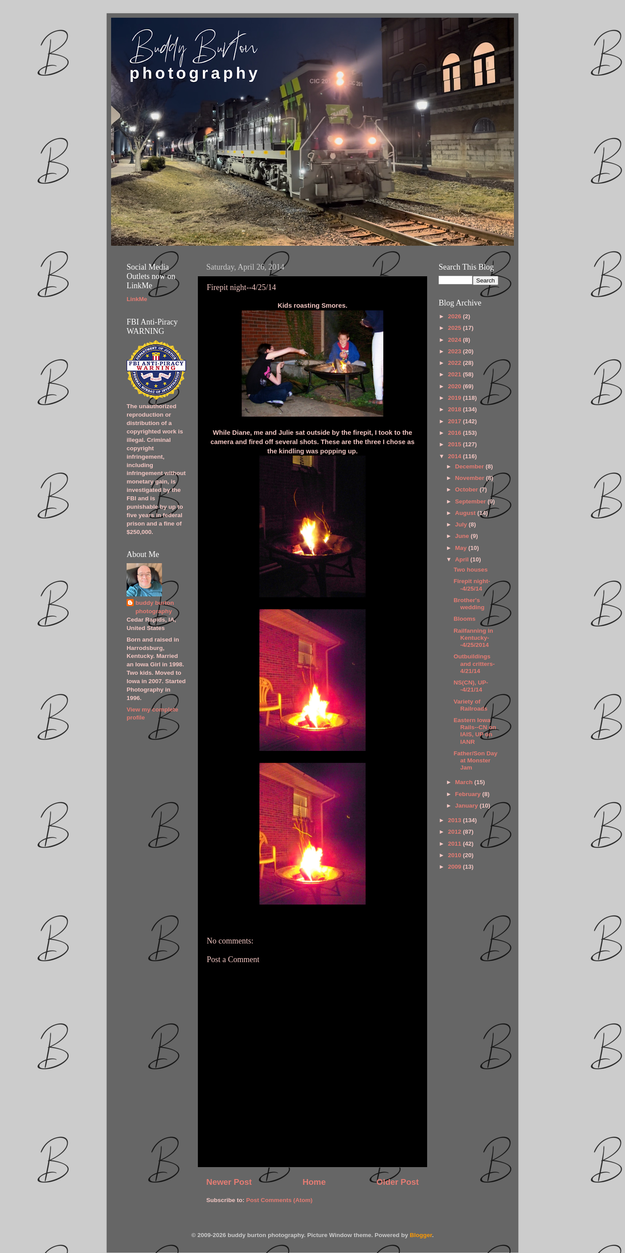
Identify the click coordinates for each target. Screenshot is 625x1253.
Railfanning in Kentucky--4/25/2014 (473, 637)
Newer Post (229, 1182)
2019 (455, 397)
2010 (455, 855)
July (462, 524)
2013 (455, 820)
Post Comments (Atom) (279, 1200)
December (470, 466)
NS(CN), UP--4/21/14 (471, 686)
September (471, 501)
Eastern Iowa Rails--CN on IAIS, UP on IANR (475, 731)
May (461, 548)
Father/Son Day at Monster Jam (476, 760)
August (466, 513)
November (470, 478)
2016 (455, 432)
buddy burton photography (154, 607)
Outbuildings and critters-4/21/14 (474, 663)
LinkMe (137, 299)
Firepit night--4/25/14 (472, 585)
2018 (455, 409)
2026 (455, 316)
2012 (455, 831)
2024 (455, 339)
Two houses (471, 569)
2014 (455, 456)
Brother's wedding (469, 604)
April (463, 559)
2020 (455, 386)
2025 (455, 328)
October (467, 489)
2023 (455, 351)
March (465, 782)
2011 (455, 843)
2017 (455, 421)
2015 (455, 444)
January (467, 805)
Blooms (465, 618)
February (468, 794)
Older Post (397, 1182)
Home (313, 1182)
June (463, 536)
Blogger (421, 1235)
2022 (455, 363)
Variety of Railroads (471, 705)
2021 (455, 374)
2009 (455, 866)
